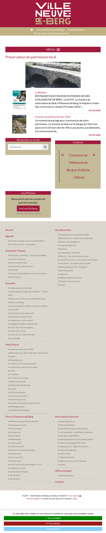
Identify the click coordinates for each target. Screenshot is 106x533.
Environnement (76, 29)
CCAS (12, 371)
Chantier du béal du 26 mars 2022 (53, 116)
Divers (62, 285)
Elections (63, 249)
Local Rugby (15, 338)
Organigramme (16, 360)
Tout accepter (53, 518)
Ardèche (62, 496)
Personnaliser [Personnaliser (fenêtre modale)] (53, 529)
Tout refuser (53, 523)
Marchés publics (66, 270)
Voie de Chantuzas (18, 259)
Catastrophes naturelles (69, 252)
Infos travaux (65, 453)
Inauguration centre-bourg (21, 320)
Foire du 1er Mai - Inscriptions (23, 244)
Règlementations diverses (70, 277)
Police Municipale (17, 392)
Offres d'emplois (66, 475)
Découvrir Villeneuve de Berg (22, 450)
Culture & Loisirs (17, 446)
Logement (63, 274)
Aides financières (66, 457)
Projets (13, 389)
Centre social (15, 443)
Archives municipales (19, 378)
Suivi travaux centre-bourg (21, 266)
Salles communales (18, 381)
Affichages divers (17, 406)
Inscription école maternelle (22, 313)
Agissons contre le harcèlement (72, 461)
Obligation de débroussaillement (24, 324)
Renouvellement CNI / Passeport (73, 267)
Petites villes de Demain (20, 385)
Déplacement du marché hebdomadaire (76, 439)
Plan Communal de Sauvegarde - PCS (25, 464)
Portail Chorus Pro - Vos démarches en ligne (78, 260)
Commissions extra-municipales (23, 367)
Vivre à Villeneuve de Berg (50, 29)
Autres (62, 464)
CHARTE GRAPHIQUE (19, 410)
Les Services (15, 475)
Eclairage (14, 270)
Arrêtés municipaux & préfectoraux (25, 403)
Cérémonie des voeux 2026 (21, 349)
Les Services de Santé (19, 471)
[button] (45, 147)
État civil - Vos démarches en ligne (73, 256)
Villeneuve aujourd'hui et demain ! (24, 421)
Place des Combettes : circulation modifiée (28, 255)
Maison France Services (69, 281)
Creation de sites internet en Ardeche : (57, 499)
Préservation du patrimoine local (51, 33)
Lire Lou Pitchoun (28, 208)
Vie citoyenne (16, 428)
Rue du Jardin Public (18, 262)
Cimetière (14, 374)
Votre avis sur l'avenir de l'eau (22, 334)
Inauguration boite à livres (21, 317)
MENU (53, 49)
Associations (15, 436)
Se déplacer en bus (18, 468)
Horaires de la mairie (19, 396)
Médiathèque (15, 439)
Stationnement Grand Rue (21, 288)
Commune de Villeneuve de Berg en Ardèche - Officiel (78, 166)
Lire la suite (95, 110)
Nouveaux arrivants (18, 425)
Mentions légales (33, 499)
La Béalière (41, 92)
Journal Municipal (17, 399)
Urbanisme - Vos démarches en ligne (74, 263)
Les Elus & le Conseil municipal (23, 363)
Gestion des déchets (67, 450)
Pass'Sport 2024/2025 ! (69, 436)
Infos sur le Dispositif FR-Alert (72, 443)
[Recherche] (25, 147)
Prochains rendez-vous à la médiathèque (27, 241)
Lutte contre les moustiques (21, 327)
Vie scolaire (15, 479)
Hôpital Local (15, 461)
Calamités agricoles (67, 245)
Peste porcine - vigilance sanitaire (73, 446)
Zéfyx (75, 499)
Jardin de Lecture (66, 421)
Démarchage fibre (67, 425)
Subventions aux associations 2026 (74, 234)
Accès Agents (74, 496)
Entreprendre (15, 453)
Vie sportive (15, 432)
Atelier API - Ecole (18, 331)
